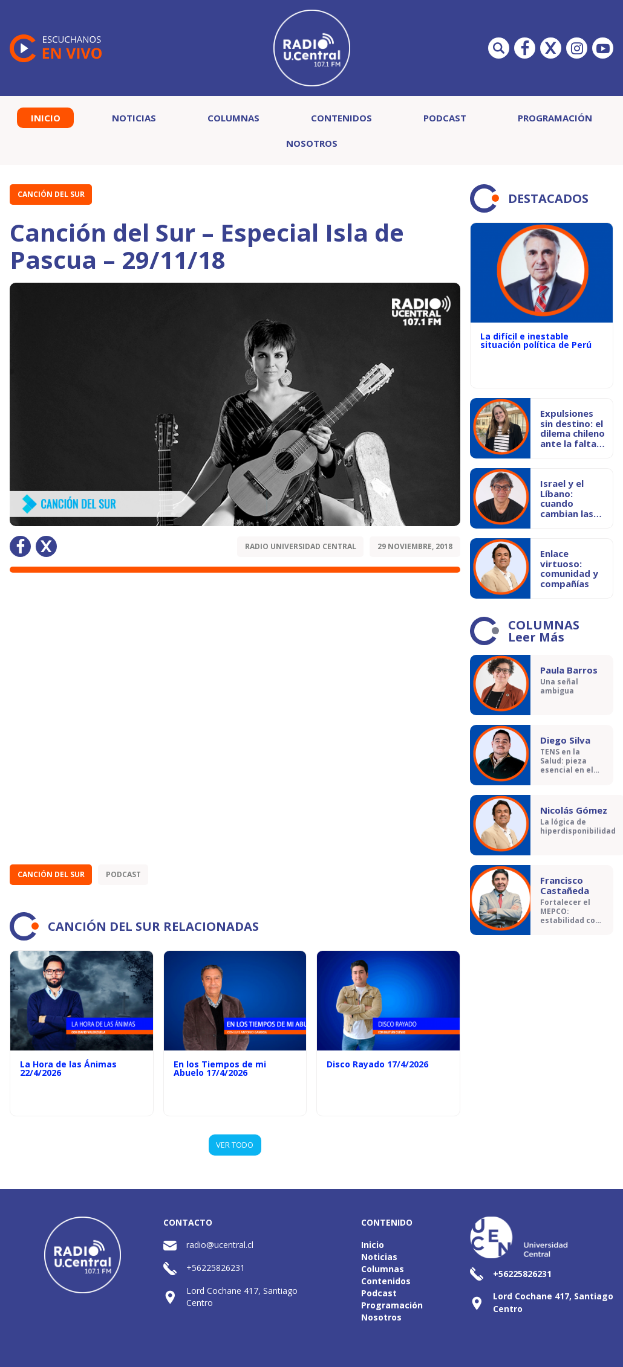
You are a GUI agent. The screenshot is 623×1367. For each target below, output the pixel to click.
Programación (555, 118)
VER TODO (234, 1144)
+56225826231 (215, 1267)
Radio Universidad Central (300, 546)
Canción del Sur (51, 194)
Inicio (45, 118)
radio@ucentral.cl (219, 1244)
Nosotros (312, 143)
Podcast (444, 118)
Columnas (233, 118)
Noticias (134, 118)
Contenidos (341, 118)
